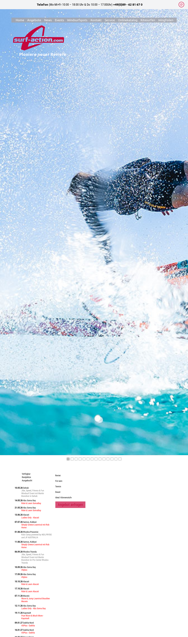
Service (110, 20)
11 (108, 459)
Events (59, 20)
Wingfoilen (165, 20)
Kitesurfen (148, 20)
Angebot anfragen (70, 505)
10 (104, 459)
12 (112, 459)
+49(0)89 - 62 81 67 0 (127, 4)
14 (120, 459)
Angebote (34, 20)
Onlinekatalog (127, 20)
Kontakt (96, 20)
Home (20, 20)
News (48, 20)
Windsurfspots (77, 20)
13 (116, 459)
